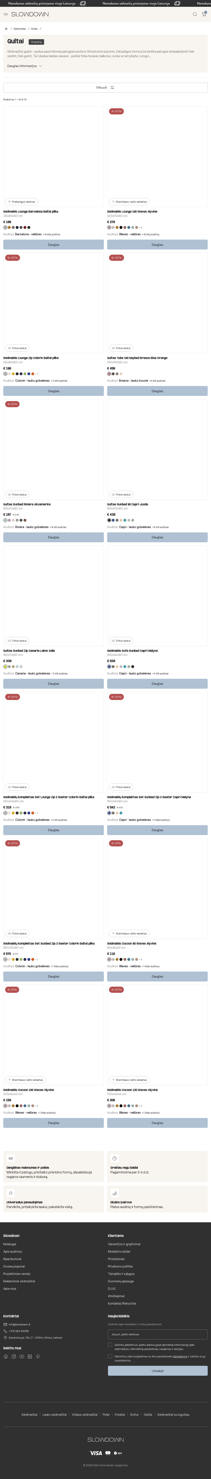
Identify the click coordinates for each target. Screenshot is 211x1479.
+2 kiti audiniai (60, 673)
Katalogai (9, 1244)
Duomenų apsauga (121, 1281)
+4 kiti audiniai (160, 673)
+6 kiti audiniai (157, 380)
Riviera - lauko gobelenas (32, 527)
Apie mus (9, 1289)
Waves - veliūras (130, 234)
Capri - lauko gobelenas (135, 527)
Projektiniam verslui (16, 1274)
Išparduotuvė (12, 1259)
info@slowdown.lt (19, 1324)
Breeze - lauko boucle (133, 380)
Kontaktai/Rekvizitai (122, 1303)
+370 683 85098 (19, 1331)
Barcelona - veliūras (28, 234)
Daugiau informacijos (22, 66)
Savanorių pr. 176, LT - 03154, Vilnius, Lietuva (35, 1337)
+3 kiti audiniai (59, 380)
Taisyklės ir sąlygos (121, 1274)
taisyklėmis (180, 1356)
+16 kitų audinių (51, 234)
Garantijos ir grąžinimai (124, 1244)
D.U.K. (112, 1289)
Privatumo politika (120, 1266)
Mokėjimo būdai (119, 1251)
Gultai (34, 28)
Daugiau (53, 245)
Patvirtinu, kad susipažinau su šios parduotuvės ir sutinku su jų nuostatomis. (156, 1358)
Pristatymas (116, 1259)
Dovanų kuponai (14, 1266)
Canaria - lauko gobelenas (32, 673)
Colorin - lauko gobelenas (32, 380)
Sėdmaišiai (20, 28)
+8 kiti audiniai (58, 527)
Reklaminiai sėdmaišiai (19, 1281)
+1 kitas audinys (161, 819)
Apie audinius (12, 1251)
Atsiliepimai (116, 1296)
